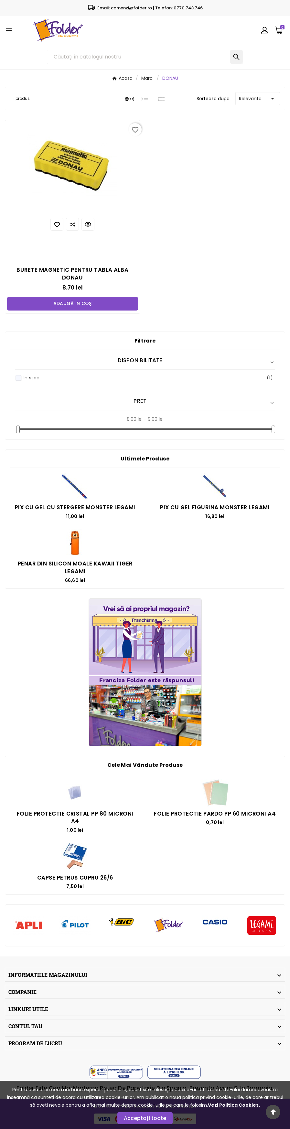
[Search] (236, 57)
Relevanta (257, 98)
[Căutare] (138, 57)
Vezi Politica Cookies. (234, 1105)
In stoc (148, 378)
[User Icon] (264, 30)
